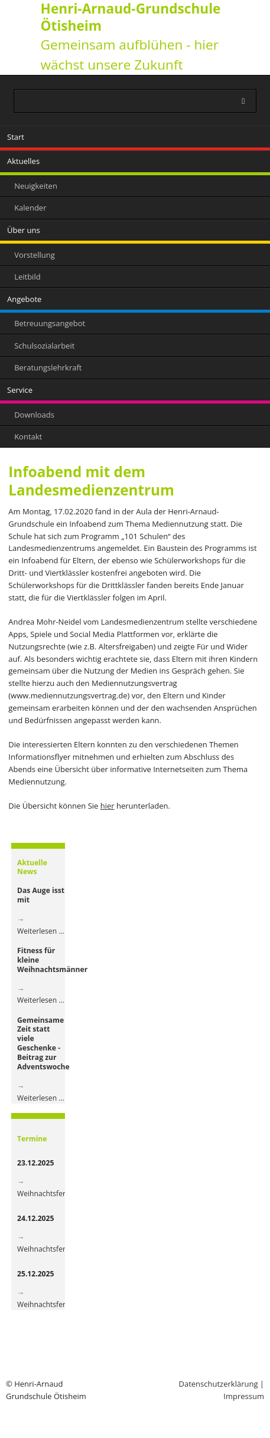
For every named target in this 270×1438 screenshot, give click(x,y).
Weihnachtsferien (46, 1194)
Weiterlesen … (40, 931)
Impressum (243, 1396)
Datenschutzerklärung (218, 1383)
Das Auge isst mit (40, 895)
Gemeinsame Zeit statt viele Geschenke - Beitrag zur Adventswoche (43, 1043)
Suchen (252, 98)
